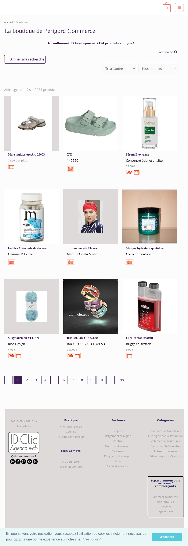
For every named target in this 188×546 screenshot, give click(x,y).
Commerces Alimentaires (165, 431)
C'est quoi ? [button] (92, 539)
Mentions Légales (71, 427)
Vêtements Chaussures (165, 441)
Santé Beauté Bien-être (165, 446)
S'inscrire (165, 507)
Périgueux (118, 451)
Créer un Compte (71, 467)
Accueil (8, 22)
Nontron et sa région (118, 446)
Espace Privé (165, 512)
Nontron (118, 441)
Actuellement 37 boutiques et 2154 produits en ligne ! (91, 43)
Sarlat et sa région (118, 466)
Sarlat (118, 461)
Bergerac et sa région (118, 436)
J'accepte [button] (167, 537)
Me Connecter (71, 461)
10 (101, 380)
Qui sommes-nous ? (23, 456)
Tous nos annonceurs (70, 437)
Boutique (22, 22)
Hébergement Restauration (165, 436)
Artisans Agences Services (165, 456)
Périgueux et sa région (118, 456)
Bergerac (118, 431)
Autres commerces (165, 451)
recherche (168, 52)
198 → (123, 380)
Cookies (71, 432)
